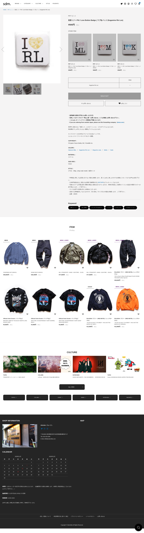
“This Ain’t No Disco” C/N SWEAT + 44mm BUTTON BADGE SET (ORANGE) (127, 324)
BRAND (18, 3)
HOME (5, 9)
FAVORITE (56, 3)
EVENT (60, 401)
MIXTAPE (101, 183)
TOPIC (5, 377)
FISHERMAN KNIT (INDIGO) (10, 273)
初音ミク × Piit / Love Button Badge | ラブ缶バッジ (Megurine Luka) (79, 67)
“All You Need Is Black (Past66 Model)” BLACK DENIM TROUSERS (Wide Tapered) (125, 278)
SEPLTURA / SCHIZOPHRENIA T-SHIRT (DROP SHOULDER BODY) (71, 322)
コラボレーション (130, 208)
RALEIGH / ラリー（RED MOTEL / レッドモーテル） (127, 273)
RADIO (84, 401)
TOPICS (14, 401)
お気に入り (123, 104)
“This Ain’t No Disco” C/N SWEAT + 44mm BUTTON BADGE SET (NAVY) (99, 324)
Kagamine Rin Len (84, 150)
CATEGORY (28, 3)
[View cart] (139, 4)
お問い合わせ (86, 104)
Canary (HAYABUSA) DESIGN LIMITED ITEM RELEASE (121, 379)
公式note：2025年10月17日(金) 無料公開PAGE (49, 379)
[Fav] (132, 4)
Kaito (111, 150)
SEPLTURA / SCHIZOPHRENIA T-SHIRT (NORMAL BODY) (43, 322)
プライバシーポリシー (77, 521)
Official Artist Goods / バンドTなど (13, 319)
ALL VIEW (75, 391)
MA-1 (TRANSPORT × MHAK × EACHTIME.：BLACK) (98, 273)
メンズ (109, 208)
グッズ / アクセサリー (96, 208)
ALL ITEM (84, 208)
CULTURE (39, 3)
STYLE (48, 3)
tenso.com (120, 123)
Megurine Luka (97, 150)
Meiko (105, 150)
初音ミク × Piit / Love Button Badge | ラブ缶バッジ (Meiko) (104, 67)
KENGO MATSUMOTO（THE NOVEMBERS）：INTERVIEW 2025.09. (88, 380)
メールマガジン (90, 521)
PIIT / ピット (11, 9)
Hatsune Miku (72, 150)
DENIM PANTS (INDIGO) (37, 273)
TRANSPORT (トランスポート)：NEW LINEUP (15, 379)
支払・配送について (45, 521)
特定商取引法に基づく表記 (61, 521)
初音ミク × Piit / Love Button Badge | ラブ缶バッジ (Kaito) (129, 67)
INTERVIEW (76, 377)
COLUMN (41, 377)
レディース (118, 208)
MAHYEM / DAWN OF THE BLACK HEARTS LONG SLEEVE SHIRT (16, 322)
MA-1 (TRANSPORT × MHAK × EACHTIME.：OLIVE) (70, 273)
